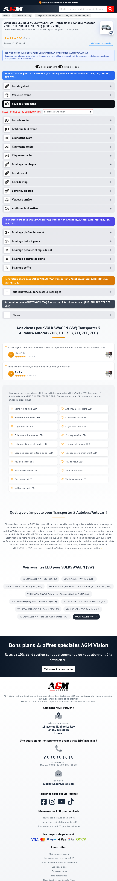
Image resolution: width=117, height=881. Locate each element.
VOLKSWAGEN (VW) (22, 15)
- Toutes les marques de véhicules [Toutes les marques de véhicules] (58, 817)
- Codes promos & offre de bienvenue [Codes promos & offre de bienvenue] (58, 862)
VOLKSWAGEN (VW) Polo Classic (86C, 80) (84, 601)
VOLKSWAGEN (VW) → (86, 616)
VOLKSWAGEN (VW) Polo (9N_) (79, 578)
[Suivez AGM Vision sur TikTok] (72, 801)
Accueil (6, 15)
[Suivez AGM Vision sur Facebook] (45, 801)
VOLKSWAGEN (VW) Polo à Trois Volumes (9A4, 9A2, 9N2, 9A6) (58, 594)
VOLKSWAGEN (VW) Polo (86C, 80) (40, 578)
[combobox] (83, 9)
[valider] (110, 9)
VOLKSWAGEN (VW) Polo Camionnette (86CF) (34, 601)
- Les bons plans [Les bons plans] (58, 866)
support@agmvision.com (59, 783)
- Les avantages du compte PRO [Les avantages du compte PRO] (58, 858)
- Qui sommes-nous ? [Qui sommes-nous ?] (58, 853)
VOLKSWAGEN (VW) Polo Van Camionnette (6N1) (44, 616)
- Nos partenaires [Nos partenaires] (58, 875)
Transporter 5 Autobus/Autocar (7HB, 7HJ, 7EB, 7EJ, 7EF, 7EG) (62, 15)
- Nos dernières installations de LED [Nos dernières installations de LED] (58, 821)
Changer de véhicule (101, 43)
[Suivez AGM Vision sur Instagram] (53, 801)
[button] (58, 669)
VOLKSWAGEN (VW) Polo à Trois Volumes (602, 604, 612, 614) (80, 586)
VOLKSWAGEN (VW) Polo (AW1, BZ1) (24, 586)
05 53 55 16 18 (58, 758)
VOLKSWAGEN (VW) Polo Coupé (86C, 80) (38, 609)
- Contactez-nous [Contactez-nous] (58, 871)
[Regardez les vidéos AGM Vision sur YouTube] (63, 801)
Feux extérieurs (49, 66)
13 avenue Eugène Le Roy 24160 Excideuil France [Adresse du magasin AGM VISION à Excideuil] (58, 730)
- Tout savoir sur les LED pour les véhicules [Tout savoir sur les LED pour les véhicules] (58, 826)
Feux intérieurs (71, 66)
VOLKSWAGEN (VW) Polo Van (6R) (82, 609)
